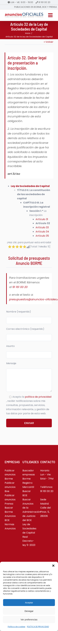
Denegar (29, 611)
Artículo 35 (42, 236)
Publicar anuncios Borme (10, 475)
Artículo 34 (42, 231)
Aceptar (29, 602)
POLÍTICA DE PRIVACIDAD (38, 626)
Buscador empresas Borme (28, 475)
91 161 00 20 (44, 2)
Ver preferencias (29, 619)
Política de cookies (16, 626)
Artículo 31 (42, 219)
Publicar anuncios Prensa (10, 499)
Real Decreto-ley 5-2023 (28, 541)
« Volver (48, 42)
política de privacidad (38, 397)
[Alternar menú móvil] (50, 15)
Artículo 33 (42, 227)
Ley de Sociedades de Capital (29, 528)
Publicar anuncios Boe (10, 487)
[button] (53, 565)
